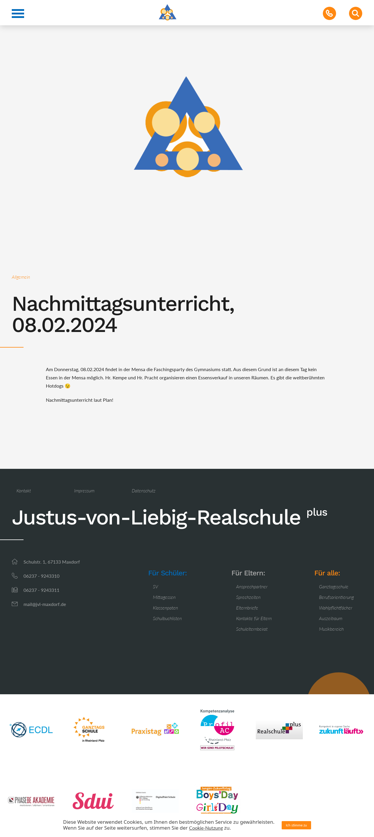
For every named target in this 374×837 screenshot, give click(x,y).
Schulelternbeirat (252, 629)
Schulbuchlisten (167, 618)
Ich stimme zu (296, 825)
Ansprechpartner (252, 586)
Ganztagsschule (333, 586)
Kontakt (23, 490)
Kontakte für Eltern (254, 618)
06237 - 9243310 (41, 576)
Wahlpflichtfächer (335, 607)
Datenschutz (144, 490)
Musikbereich (331, 629)
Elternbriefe (247, 607)
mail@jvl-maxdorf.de (45, 604)
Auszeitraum (330, 618)
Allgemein (21, 277)
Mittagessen (164, 597)
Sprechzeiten (248, 597)
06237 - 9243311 (41, 590)
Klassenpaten (165, 607)
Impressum (84, 490)
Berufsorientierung (336, 597)
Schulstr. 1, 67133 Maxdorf (52, 561)
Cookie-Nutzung (206, 828)
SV (155, 586)
